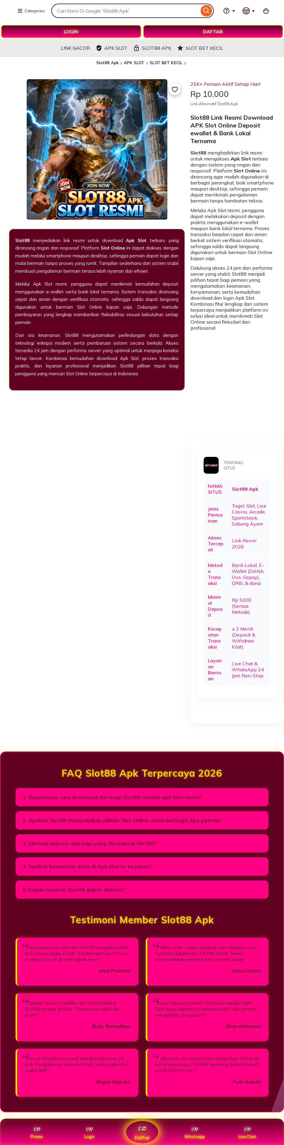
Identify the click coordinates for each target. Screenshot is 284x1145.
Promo (37, 1132)
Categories (31, 10)
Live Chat (247, 1132)
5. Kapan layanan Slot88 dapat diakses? (73, 889)
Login (89, 1132)
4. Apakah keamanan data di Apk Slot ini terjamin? (86, 866)
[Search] (206, 11)
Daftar (141, 1132)
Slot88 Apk (107, 62)
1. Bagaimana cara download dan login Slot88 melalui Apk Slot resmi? (111, 797)
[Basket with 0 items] (266, 11)
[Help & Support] (229, 11)
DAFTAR (213, 31)
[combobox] (125, 11)
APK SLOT (134, 62)
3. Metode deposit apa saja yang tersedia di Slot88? (89, 843)
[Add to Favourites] (175, 89)
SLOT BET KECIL (166, 62)
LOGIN (71, 31)
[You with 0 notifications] (249, 11)
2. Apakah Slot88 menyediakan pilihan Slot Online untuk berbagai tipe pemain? (122, 820)
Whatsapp (194, 1132)
